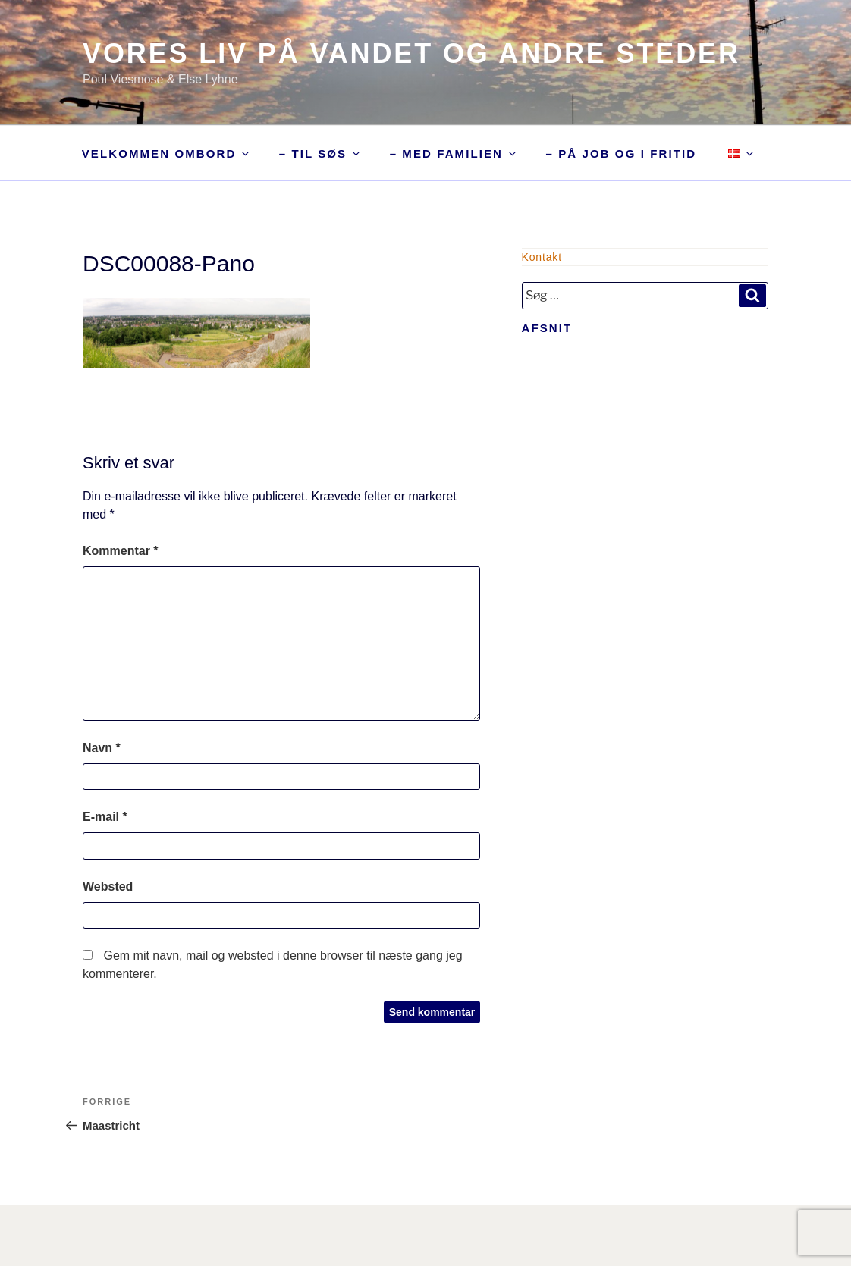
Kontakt (542, 257)
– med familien (454, 153)
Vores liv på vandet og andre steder (411, 53)
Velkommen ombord (167, 153)
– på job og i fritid (620, 153)
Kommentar (121, 550)
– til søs (320, 153)
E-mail (105, 816)
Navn (102, 747)
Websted (108, 886)
